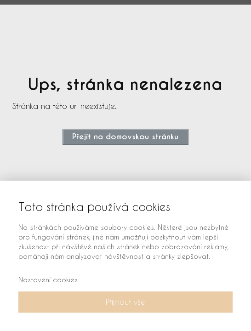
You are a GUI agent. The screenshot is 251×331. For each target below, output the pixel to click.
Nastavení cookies (48, 279)
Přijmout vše (125, 301)
